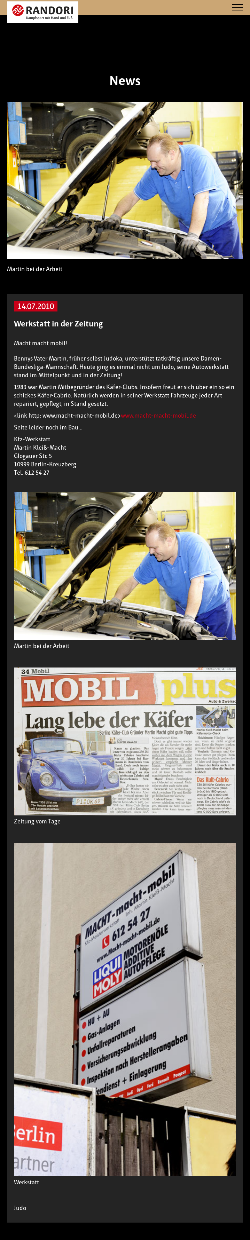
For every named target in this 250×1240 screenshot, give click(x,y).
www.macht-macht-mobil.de (158, 415)
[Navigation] (237, 7)
